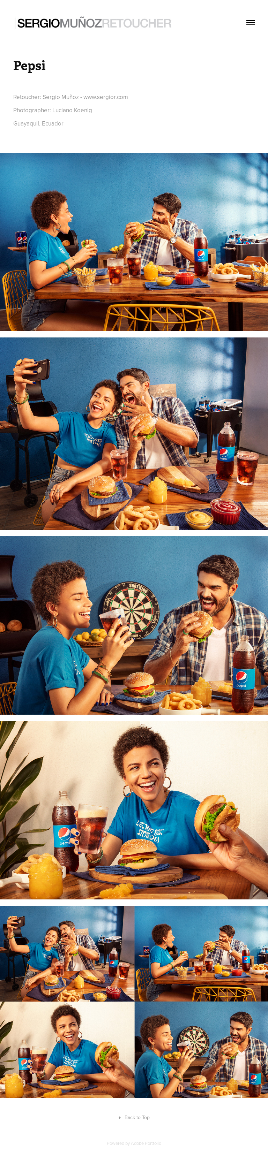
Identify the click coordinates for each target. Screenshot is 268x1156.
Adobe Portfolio (146, 1143)
